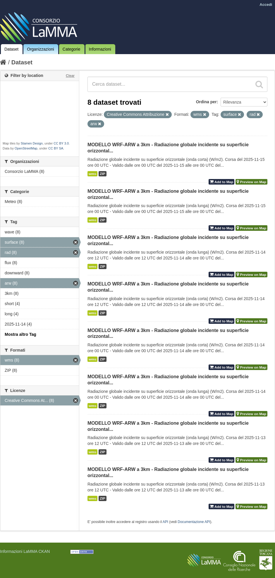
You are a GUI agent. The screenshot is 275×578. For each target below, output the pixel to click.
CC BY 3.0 (61, 143)
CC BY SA (55, 148)
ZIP (102, 174)
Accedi (265, 4)
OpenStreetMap (26, 148)
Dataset (11, 49)
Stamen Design (32, 143)
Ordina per (206, 101)
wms (92, 174)
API (165, 522)
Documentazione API (194, 522)
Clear (70, 76)
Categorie (71, 49)
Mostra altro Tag (20, 334)
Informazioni (100, 49)
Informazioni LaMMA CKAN (25, 551)
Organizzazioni (40, 49)
